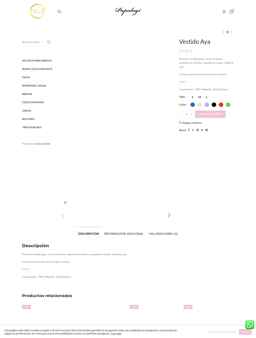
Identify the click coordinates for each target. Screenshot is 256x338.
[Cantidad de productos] (186, 114)
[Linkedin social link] (202, 130)
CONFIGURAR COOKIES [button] (221, 331)
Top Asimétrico (101, 286)
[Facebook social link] (188, 130)
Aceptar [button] (245, 331)
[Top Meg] (209, 253)
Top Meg (209, 286)
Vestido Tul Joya (47, 281)
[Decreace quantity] (181, 114)
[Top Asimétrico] (101, 253)
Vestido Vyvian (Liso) (155, 281)
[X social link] (193, 130)
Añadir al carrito (210, 114)
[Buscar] (59, 11)
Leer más (116, 333)
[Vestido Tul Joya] (47, 253)
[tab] (88, 158)
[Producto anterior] (223, 32)
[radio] (192, 97)
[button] (62, 47)
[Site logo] (38, 11)
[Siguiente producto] (232, 32)
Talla (182, 96)
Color (182, 104)
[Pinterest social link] (197, 130)
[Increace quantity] (191, 114)
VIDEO (183, 81)
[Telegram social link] (206, 130)
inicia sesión (42, 143)
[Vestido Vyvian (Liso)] (155, 253)
